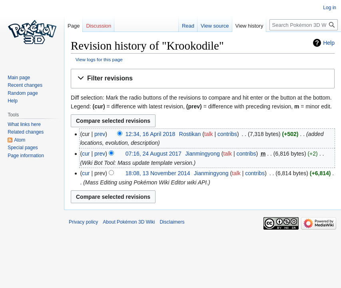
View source (215, 26)
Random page (23, 93)
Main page (19, 77)
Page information (26, 155)
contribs (227, 134)
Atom (19, 140)
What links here (24, 124)
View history (249, 26)
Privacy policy (83, 222)
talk (208, 134)
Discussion (98, 26)
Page (74, 26)
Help (329, 43)
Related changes (26, 132)
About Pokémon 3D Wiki (129, 222)
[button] (203, 78)
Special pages (23, 147)
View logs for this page (99, 59)
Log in (329, 7)
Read (188, 26)
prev (99, 134)
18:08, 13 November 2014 (158, 173)
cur (86, 153)
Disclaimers (172, 222)
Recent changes (25, 85)
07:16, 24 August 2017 (153, 153)
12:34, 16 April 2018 (150, 134)
